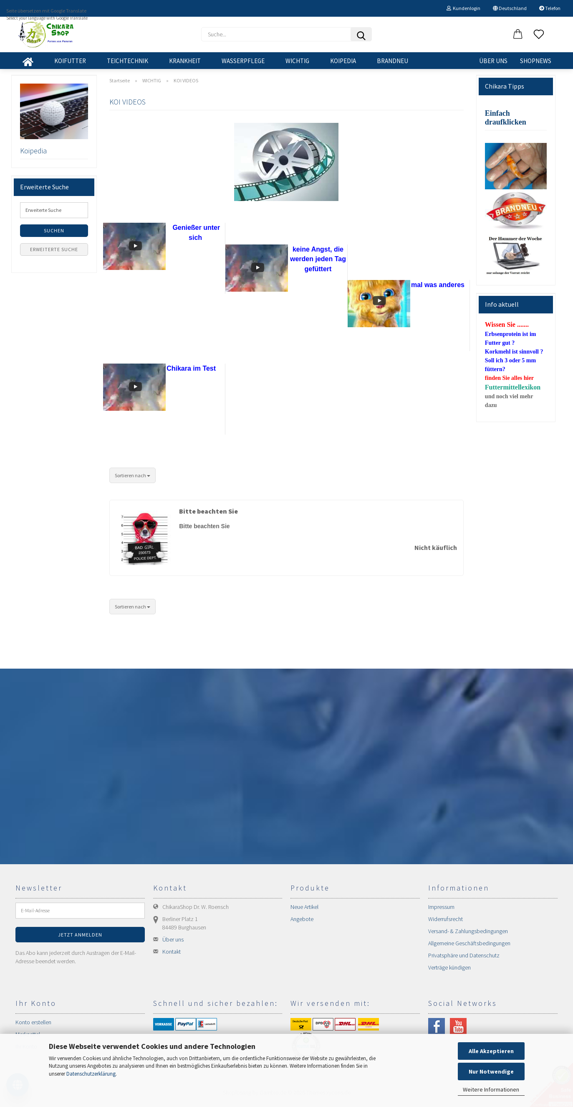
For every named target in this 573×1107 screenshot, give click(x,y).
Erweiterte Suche (54, 249)
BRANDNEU (392, 61)
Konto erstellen (33, 1022)
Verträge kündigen (449, 967)
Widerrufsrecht (445, 919)
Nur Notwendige (491, 1071)
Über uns (493, 61)
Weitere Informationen (491, 1089)
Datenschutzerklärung (91, 1073)
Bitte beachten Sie (208, 511)
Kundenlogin (463, 8)
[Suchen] (361, 34)
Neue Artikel (304, 907)
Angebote (301, 919)
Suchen (54, 230)
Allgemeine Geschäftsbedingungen (469, 943)
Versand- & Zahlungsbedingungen (468, 931)
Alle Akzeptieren (491, 1051)
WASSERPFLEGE (243, 61)
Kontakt (171, 951)
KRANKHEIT (185, 61)
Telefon (549, 8)
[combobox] (132, 475)
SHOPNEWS (535, 61)
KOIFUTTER (70, 61)
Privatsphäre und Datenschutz (464, 955)
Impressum (441, 907)
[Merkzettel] (538, 34)
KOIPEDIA (343, 61)
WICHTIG (297, 61)
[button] (517, 34)
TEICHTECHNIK (127, 61)
